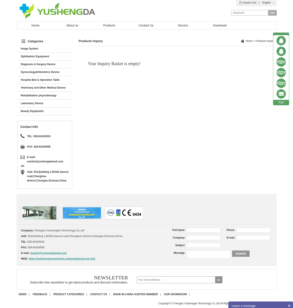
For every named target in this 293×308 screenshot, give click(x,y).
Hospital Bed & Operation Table (40, 79)
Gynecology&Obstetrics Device (40, 72)
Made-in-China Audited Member (135, 294)
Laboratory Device (32, 103)
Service (183, 25)
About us (72, 25)
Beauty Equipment (32, 111)
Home (35, 25)
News (23, 294)
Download (219, 25)
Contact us (98, 294)
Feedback (40, 294)
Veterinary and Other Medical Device (43, 87)
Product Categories (68, 294)
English (266, 2)
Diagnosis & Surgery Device (38, 64)
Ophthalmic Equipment (35, 56)
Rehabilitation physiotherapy (39, 95)
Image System (29, 48)
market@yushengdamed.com (45, 161)
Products (109, 25)
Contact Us (146, 25)
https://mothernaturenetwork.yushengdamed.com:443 (62, 258)
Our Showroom (175, 294)
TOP (281, 102)
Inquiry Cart (249, 2)
